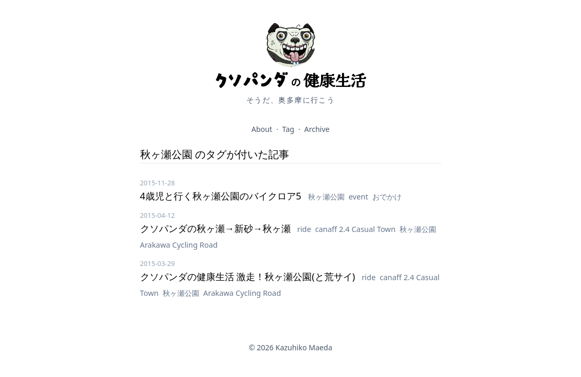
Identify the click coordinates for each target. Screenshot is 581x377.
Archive (316, 129)
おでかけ (387, 197)
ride (305, 229)
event (359, 197)
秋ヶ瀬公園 (327, 197)
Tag (288, 129)
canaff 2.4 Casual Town (356, 229)
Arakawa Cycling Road (179, 245)
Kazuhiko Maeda (304, 347)
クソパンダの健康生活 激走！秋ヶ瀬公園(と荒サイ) (249, 276)
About (262, 129)
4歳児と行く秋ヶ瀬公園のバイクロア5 (222, 196)
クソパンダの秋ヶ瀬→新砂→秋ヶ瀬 (216, 228)
